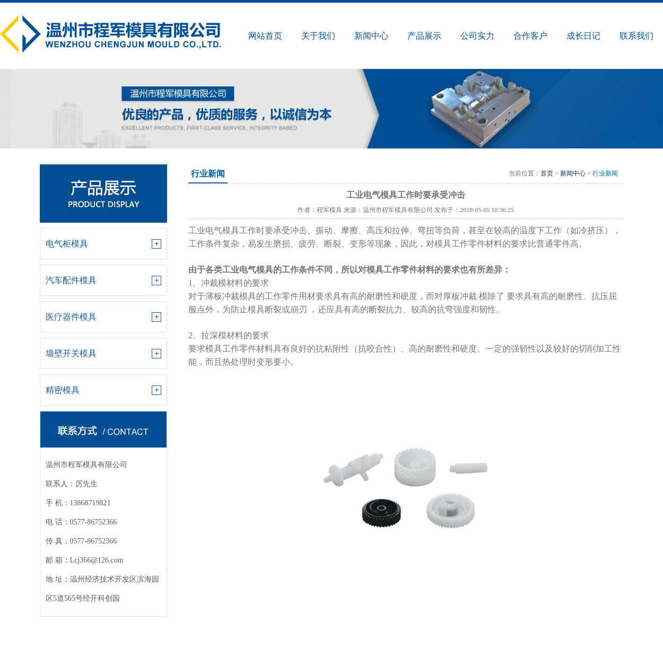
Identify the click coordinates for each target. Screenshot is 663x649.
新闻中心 (371, 35)
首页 (546, 173)
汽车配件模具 (71, 280)
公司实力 (477, 35)
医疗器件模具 (71, 316)
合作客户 (530, 35)
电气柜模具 (67, 243)
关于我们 (318, 35)
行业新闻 (605, 173)
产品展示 (424, 35)
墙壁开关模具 (71, 353)
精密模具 (63, 389)
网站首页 (265, 35)
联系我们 (636, 35)
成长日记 (583, 35)
